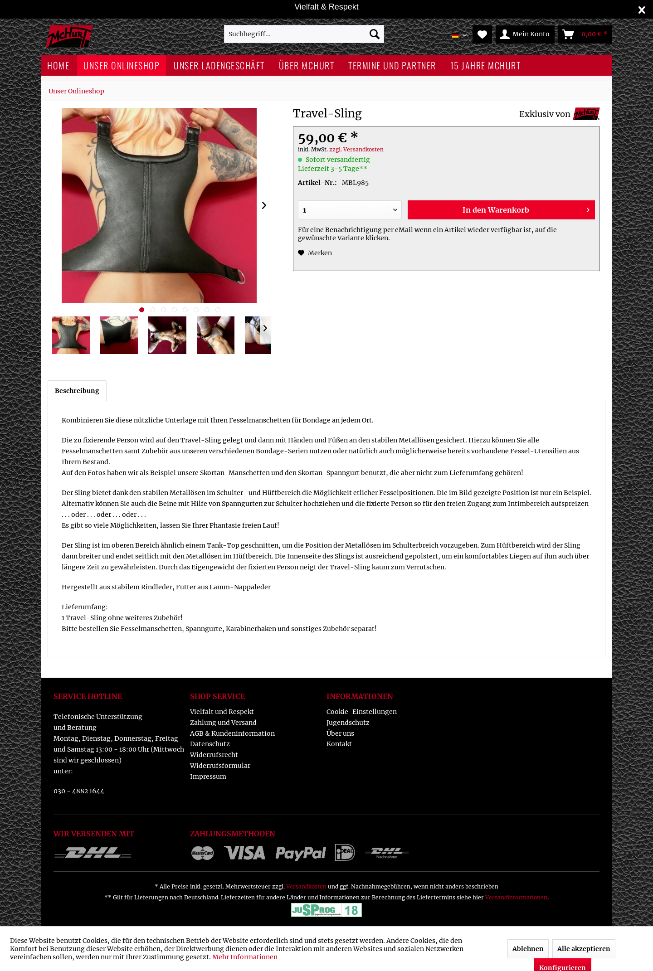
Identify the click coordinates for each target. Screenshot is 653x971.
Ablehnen (528, 949)
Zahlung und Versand (223, 723)
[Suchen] (374, 34)
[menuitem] (304, 34)
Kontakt (339, 744)
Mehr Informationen (245, 957)
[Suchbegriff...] (304, 34)
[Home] (58, 65)
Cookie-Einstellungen (361, 712)
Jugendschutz (348, 723)
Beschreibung (77, 391)
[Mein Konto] (525, 34)
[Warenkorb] (585, 34)
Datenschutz (210, 744)
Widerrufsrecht (214, 755)
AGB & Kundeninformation (232, 733)
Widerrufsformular (220, 766)
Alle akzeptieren (583, 949)
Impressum (208, 776)
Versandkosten (306, 886)
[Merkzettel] (482, 34)
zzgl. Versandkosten (356, 149)
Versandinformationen (516, 897)
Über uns (340, 733)
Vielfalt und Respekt (222, 712)
